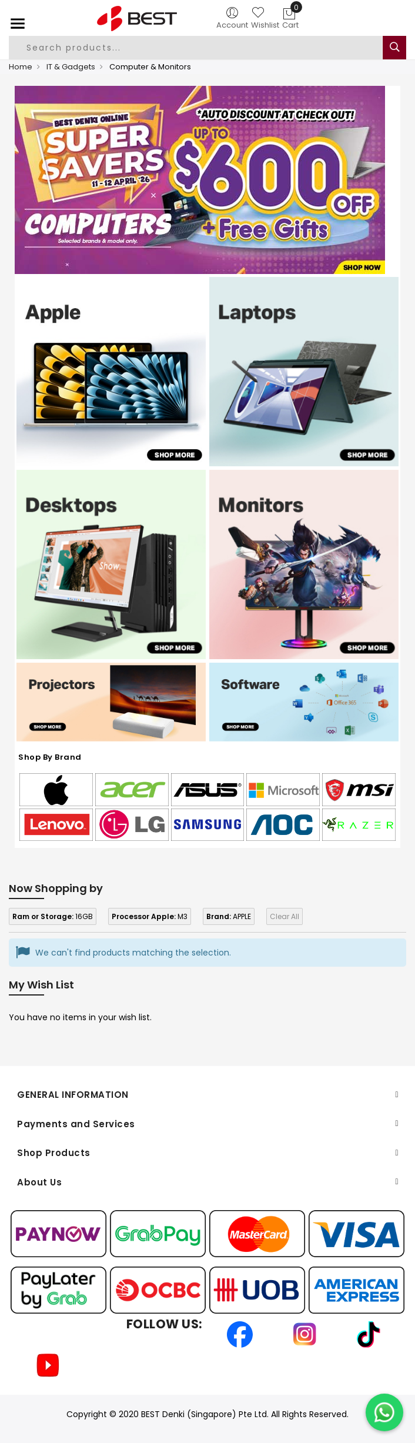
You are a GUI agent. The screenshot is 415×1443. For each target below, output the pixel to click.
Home (20, 66)
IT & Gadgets (70, 66)
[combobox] (195, 47)
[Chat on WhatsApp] (384, 1412)
